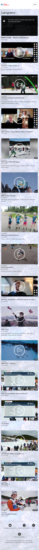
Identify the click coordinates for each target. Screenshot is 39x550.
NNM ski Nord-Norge (8, 196)
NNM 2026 (5, 330)
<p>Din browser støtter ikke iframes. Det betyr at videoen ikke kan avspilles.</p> (19, 26)
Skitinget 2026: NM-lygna (10, 162)
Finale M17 (5, 423)
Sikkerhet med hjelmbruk (10, 235)
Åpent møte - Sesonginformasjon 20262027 (17, 132)
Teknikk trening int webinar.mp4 (12, 98)
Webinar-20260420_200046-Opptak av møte (18, 299)
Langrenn (4, 64)
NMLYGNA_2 (5, 484)
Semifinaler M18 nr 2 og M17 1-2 (12, 454)
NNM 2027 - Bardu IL (8, 363)
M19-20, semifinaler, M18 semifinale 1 (14, 393)
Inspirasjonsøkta (7, 267)
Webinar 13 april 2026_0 (10, 66)
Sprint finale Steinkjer (9, 514)
